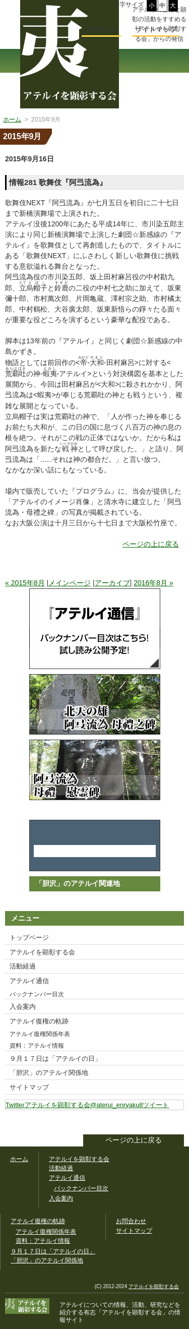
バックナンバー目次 (37, 994)
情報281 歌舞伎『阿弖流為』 (58, 182)
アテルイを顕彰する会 (42, 952)
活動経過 (23, 966)
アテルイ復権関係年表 (40, 1034)
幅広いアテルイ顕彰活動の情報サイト (69, 54)
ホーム (19, 1159)
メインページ (69, 583)
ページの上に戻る (150, 544)
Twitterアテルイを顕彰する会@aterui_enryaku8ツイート (87, 1105)
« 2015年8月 (25, 583)
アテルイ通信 (29, 981)
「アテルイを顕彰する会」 (126, 1312)
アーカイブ (112, 583)
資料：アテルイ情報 (37, 1045)
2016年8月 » (153, 583)
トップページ (29, 937)
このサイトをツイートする (176, 1123)
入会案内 (23, 1006)
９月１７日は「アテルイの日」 (55, 1058)
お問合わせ (101, 29)
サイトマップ (29, 1087)
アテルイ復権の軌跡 (39, 1021)
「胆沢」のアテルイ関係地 (49, 1072)
